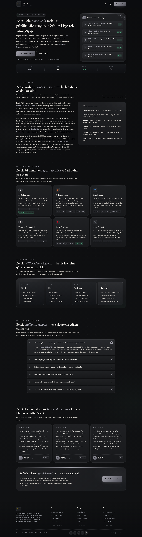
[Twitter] (70, 533)
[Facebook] (86, 533)
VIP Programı (81, 522)
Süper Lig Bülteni (57, 512)
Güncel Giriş (81, 515)
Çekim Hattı (81, 525)
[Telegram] (74, 533)
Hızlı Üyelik (81, 512)
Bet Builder (55, 519)
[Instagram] (78, 533)
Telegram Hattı (108, 515)
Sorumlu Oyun (108, 522)
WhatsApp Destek (109, 519)
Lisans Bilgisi (107, 525)
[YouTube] (82, 533)
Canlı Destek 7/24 (109, 512)
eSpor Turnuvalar (57, 525)
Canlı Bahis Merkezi (57, 515)
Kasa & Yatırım (82, 519)
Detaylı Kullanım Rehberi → (113, 98)
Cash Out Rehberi (57, 522)
